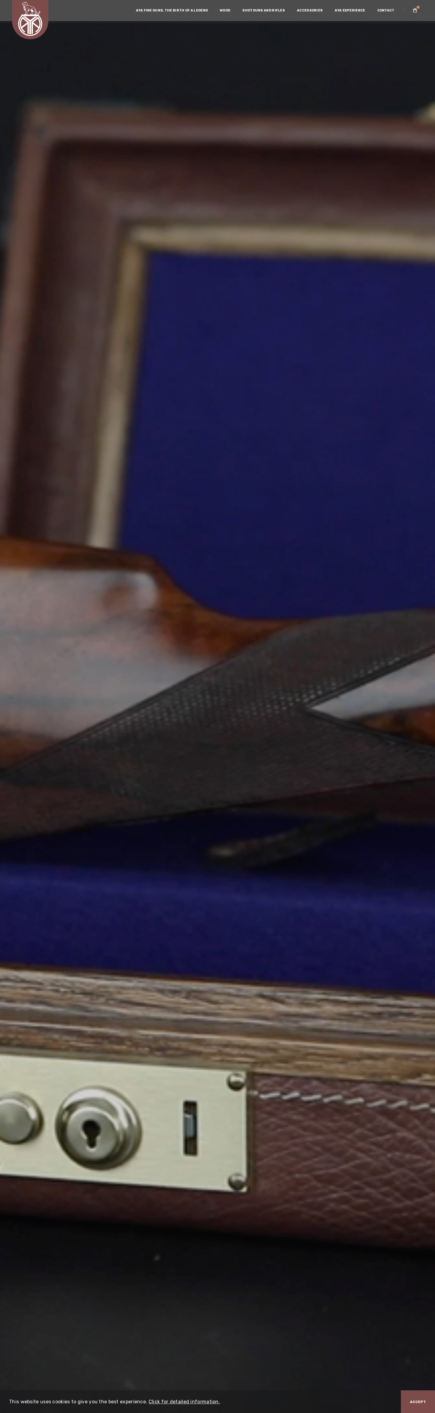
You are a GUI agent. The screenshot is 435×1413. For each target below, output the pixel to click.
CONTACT (386, 10)
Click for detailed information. (184, 1402)
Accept (418, 1402)
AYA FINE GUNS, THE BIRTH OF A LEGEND (172, 10)
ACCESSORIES (310, 10)
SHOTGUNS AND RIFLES (263, 10)
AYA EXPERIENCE (350, 10)
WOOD (225, 10)
